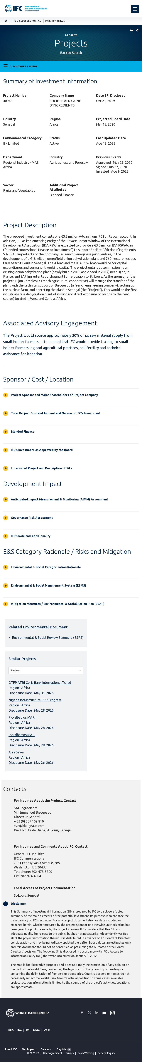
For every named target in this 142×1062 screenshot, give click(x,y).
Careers (46, 1049)
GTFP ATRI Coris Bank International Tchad (40, 682)
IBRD (11, 1030)
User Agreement (52, 1053)
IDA (19, 1030)
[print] (130, 30)
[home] (6, 21)
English (61, 1049)
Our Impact (29, 1049)
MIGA (36, 1030)
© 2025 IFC (33, 1053)
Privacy (70, 1053)
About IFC (11, 1049)
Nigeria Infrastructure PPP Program (35, 700)
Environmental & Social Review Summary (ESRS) (47, 637)
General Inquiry (106, 1053)
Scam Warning (86, 1053)
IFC (27, 1030)
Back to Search (71, 52)
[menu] (135, 9)
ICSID (46, 1030)
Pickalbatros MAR (22, 717)
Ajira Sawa (16, 752)
